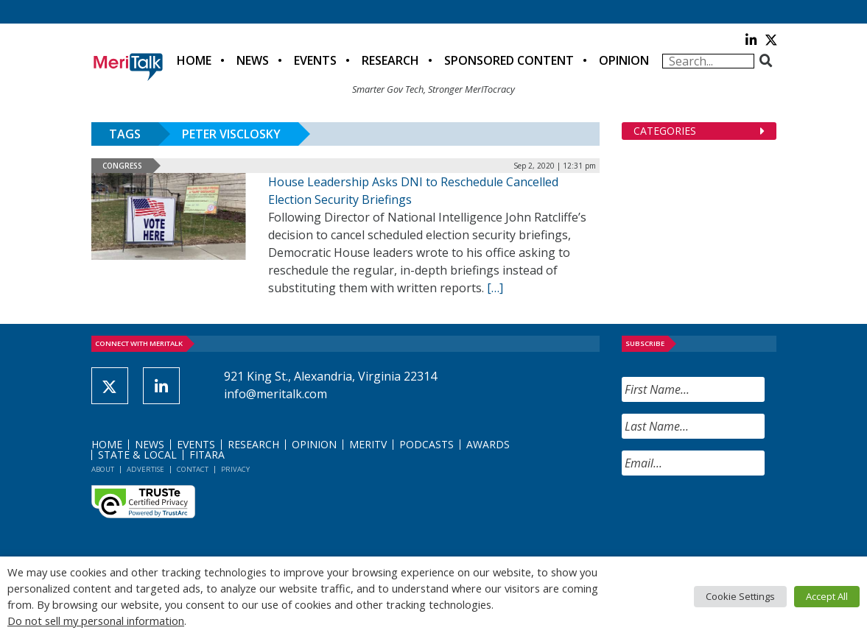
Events (315, 60)
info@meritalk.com (275, 394)
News (252, 60)
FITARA (207, 455)
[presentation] (734, 516)
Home (194, 60)
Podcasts (426, 444)
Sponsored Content (509, 60)
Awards (488, 444)
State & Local (137, 455)
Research (390, 60)
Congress (122, 165)
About (102, 469)
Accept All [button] (827, 596)
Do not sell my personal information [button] (95, 620)
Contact (192, 469)
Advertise (145, 469)
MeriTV (368, 444)
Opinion (624, 60)
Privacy (235, 469)
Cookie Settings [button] (740, 596)
